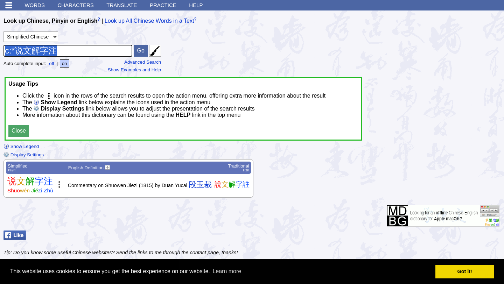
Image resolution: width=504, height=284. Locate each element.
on (64, 63)
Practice (163, 5)
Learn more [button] (226, 271)
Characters (75, 5)
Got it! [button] (464, 271)
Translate (121, 5)
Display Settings (24, 154)
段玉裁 (200, 184)
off (51, 63)
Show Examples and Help (134, 69)
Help (196, 5)
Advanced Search (142, 62)
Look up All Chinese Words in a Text (149, 21)
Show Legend (21, 146)
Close (19, 131)
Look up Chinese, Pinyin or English (50, 21)
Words (34, 5)
